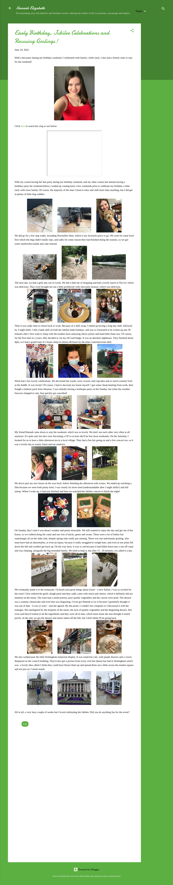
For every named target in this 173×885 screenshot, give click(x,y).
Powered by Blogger (86, 869)
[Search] (163, 9)
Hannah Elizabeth (30, 8)
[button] (132, 31)
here (23, 126)
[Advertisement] (154, 74)
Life (25, 724)
